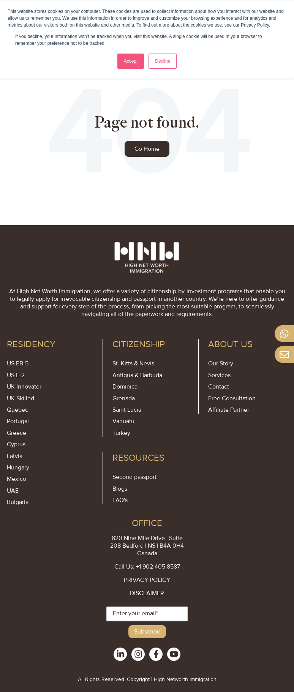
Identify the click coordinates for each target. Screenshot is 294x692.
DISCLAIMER (147, 593)
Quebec (17, 410)
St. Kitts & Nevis (133, 363)
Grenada (123, 398)
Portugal (18, 421)
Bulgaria (17, 502)
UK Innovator (24, 386)
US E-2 (16, 375)
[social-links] (120, 654)
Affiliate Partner (228, 410)
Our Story (220, 363)
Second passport (134, 477)
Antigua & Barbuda (137, 375)
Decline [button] (162, 61)
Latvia (14, 456)
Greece (16, 433)
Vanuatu (123, 421)
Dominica (125, 386)
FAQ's (120, 500)
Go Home (147, 149)
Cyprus (16, 444)
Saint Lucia (126, 410)
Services (219, 375)
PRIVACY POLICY (147, 580)
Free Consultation (232, 398)
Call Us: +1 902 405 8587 (147, 566)
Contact (218, 386)
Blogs (119, 489)
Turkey (121, 433)
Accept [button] (131, 61)
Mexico (16, 479)
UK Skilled (20, 398)
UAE (13, 491)
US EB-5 (17, 363)
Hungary (18, 467)
